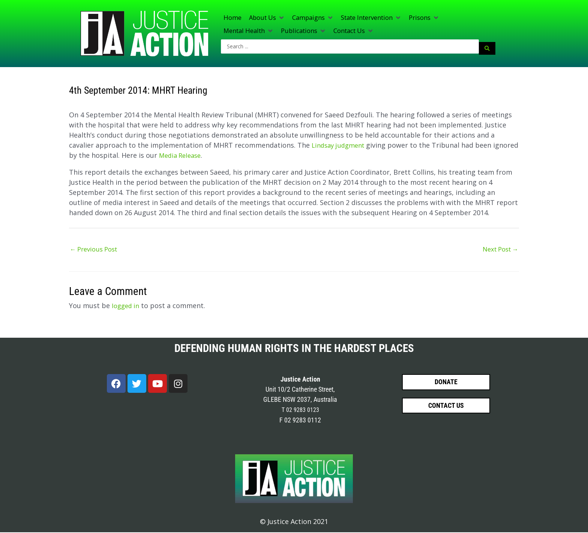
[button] (269, 18)
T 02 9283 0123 (300, 411)
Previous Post (96, 249)
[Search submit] (487, 47)
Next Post (498, 249)
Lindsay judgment (340, 144)
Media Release (209, 154)
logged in (127, 306)
